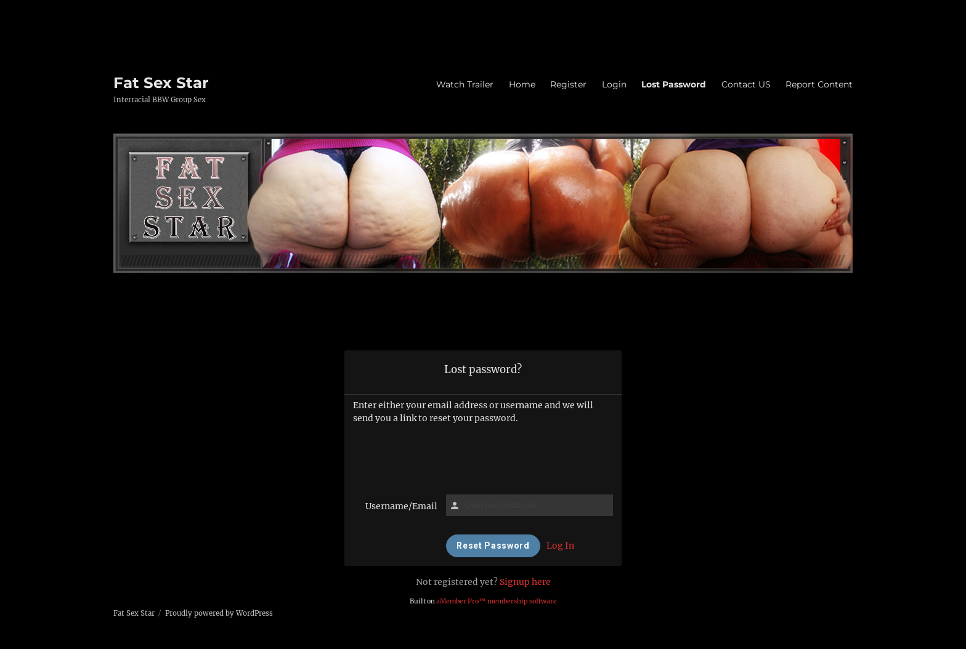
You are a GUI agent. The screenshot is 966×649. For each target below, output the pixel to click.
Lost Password (673, 84)
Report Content (819, 84)
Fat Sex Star (161, 82)
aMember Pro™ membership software (496, 601)
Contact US (746, 84)
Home (522, 84)
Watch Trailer (464, 84)
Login (614, 84)
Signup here (525, 581)
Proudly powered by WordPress (219, 613)
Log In (560, 545)
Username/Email (401, 506)
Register (568, 84)
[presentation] (483, 457)
